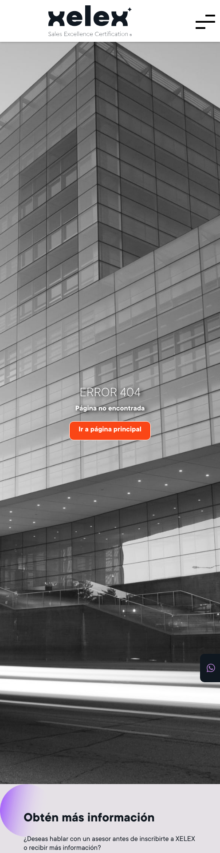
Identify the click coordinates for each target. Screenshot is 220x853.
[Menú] (205, 21)
